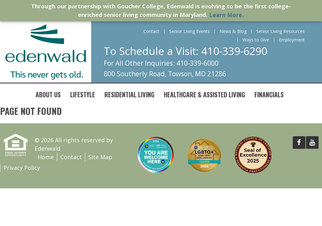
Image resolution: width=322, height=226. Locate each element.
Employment (292, 40)
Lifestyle (82, 94)
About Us (48, 94)
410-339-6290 (234, 51)
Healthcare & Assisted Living (204, 94)
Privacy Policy (21, 167)
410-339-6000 (197, 63)
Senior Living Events (189, 31)
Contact (151, 31)
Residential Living (129, 94)
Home (46, 157)
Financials (269, 94)
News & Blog (233, 31)
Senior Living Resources (280, 31)
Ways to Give (255, 40)
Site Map (100, 157)
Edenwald (45, 52)
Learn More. (226, 15)
